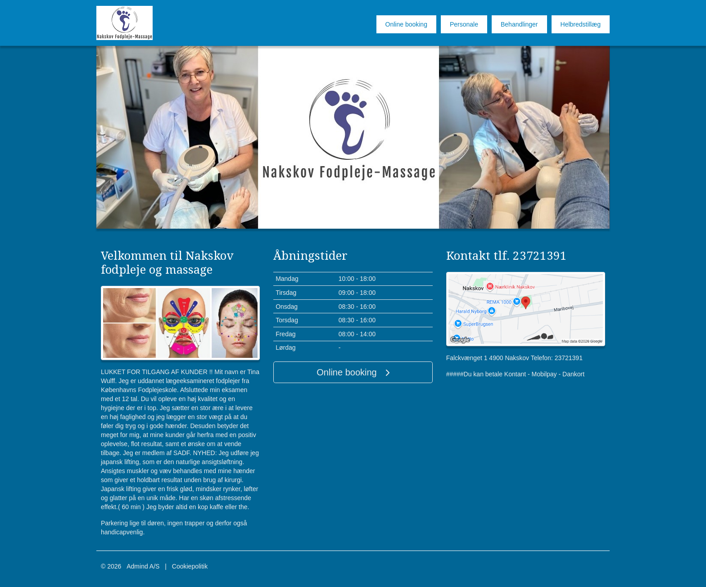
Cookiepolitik (190, 566)
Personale (464, 24)
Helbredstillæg (581, 24)
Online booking (406, 24)
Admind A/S (143, 566)
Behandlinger (519, 24)
